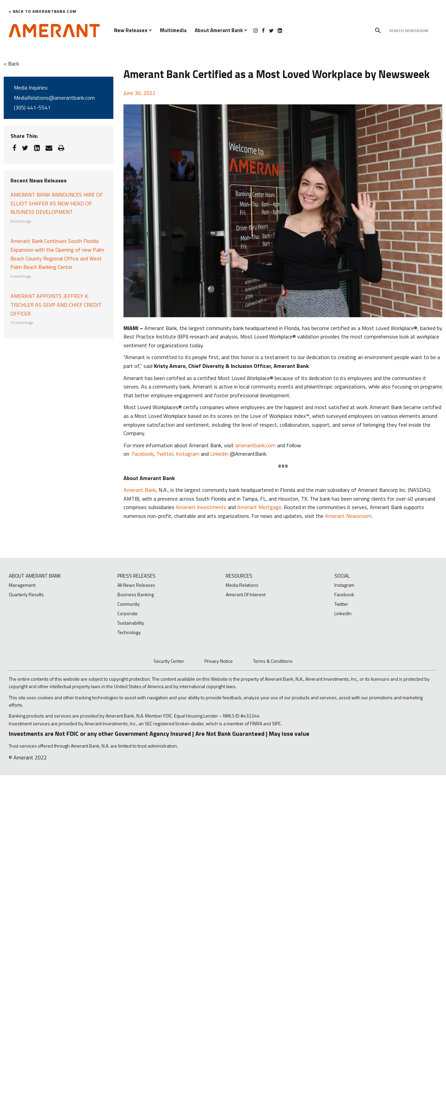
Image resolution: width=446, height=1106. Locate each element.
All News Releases (136, 584)
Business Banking (135, 594)
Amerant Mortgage (259, 507)
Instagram (187, 454)
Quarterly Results (26, 594)
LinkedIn (219, 454)
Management (22, 584)
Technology (129, 632)
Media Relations (242, 584)
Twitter (164, 454)
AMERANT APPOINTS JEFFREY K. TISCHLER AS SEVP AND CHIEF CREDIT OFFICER (56, 304)
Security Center (169, 660)
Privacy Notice (218, 660)
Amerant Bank (139, 490)
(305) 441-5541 (32, 107)
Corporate (127, 613)
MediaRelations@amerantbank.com (54, 98)
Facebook (143, 454)
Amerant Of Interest (246, 594)
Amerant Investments (201, 507)
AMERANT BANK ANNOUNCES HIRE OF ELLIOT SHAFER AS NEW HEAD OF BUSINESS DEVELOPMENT (56, 203)
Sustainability (130, 622)
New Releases (133, 30)
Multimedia (173, 30)
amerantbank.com (255, 445)
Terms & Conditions (272, 660)
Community (128, 603)
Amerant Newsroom (348, 516)
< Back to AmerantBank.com (43, 11)
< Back (11, 63)
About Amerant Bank (221, 30)
